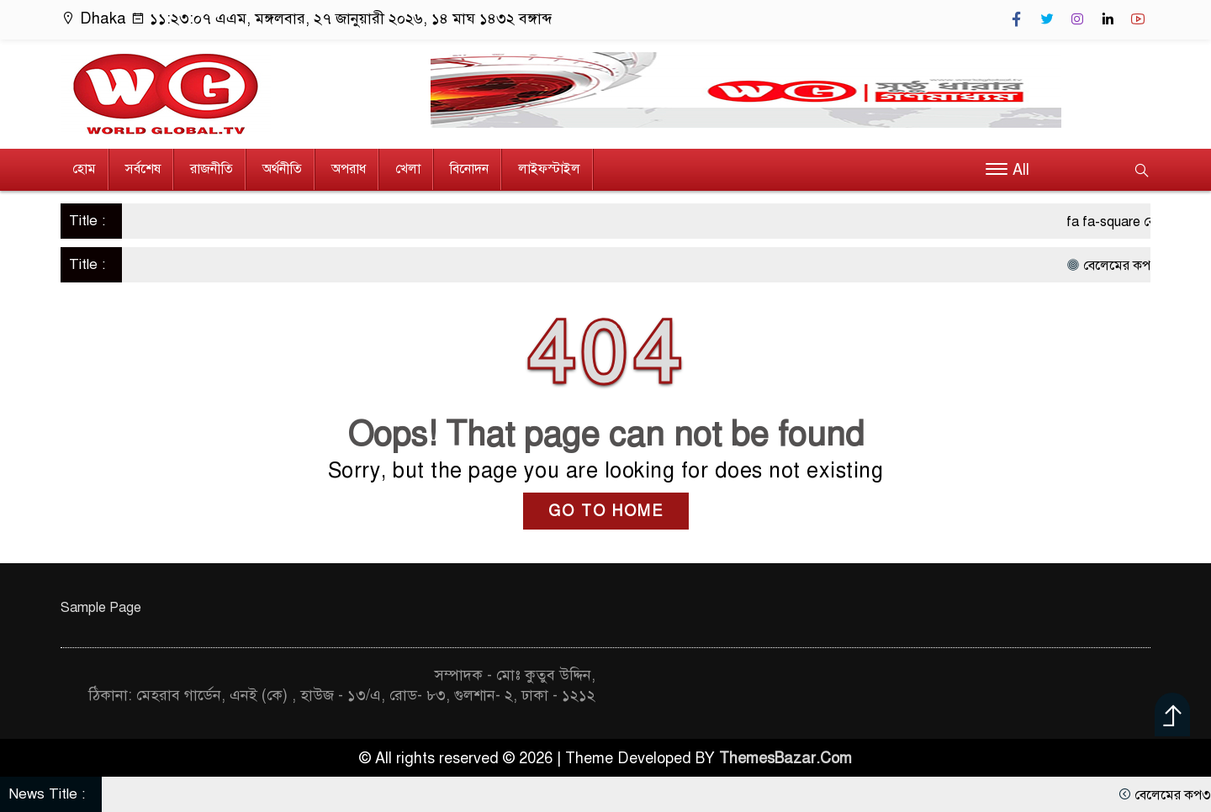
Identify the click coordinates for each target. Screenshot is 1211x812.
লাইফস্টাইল (549, 169)
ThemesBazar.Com (785, 758)
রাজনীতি (211, 169)
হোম (84, 169)
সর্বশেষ (143, 169)
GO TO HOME (606, 511)
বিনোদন (469, 169)
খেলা (407, 169)
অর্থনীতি (282, 169)
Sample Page (101, 607)
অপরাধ (348, 169)
